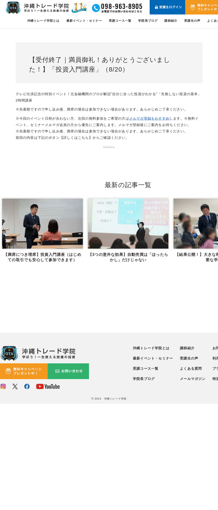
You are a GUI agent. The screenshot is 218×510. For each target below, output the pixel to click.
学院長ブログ (148, 20)
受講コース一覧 (120, 20)
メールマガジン (192, 485)
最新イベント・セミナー (84, 20)
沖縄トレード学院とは (43, 20)
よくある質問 (191, 475)
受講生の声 (192, 20)
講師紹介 (170, 20)
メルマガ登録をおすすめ (149, 118)
